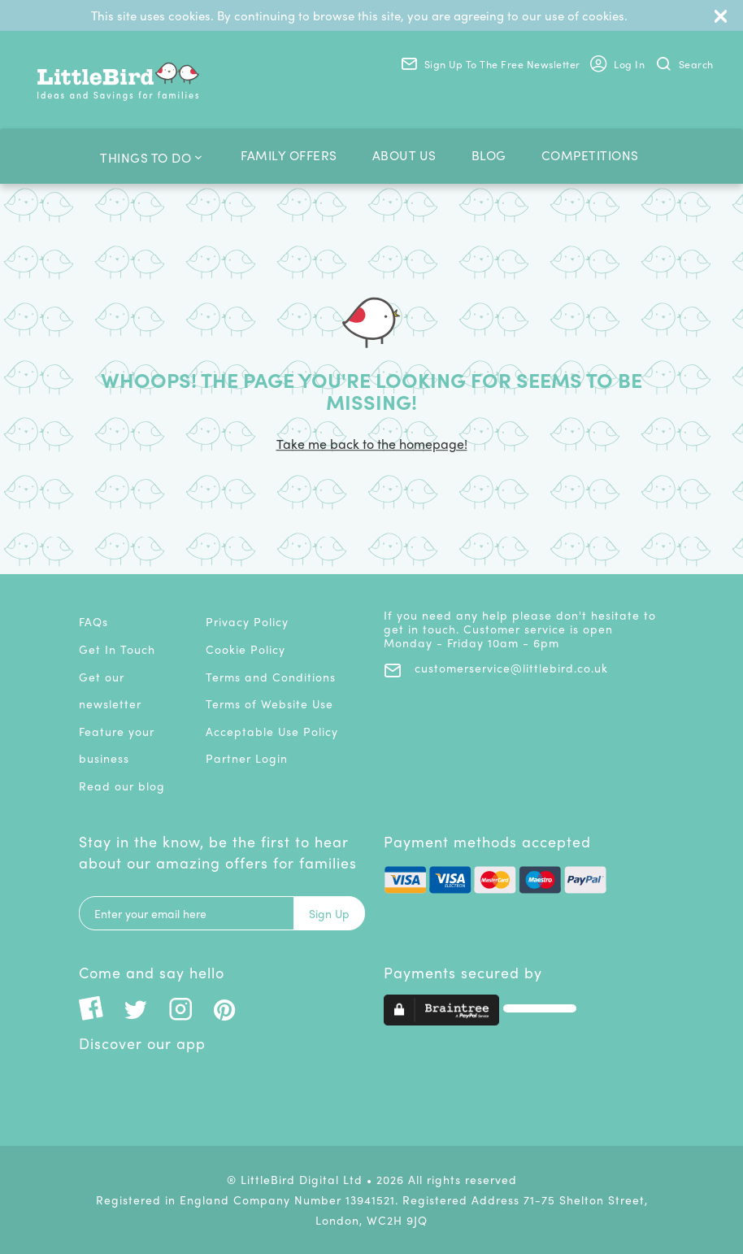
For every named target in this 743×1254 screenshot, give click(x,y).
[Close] (721, 15)
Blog (488, 155)
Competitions (590, 155)
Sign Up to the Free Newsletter (490, 63)
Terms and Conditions (271, 676)
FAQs (93, 621)
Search (684, 63)
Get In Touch (117, 649)
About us (404, 155)
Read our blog (122, 785)
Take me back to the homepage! (371, 443)
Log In (617, 65)
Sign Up (329, 913)
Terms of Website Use (269, 703)
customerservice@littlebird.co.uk (496, 668)
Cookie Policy (245, 649)
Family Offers (289, 155)
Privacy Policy (247, 621)
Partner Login (247, 758)
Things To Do (151, 155)
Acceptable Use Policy (272, 731)
